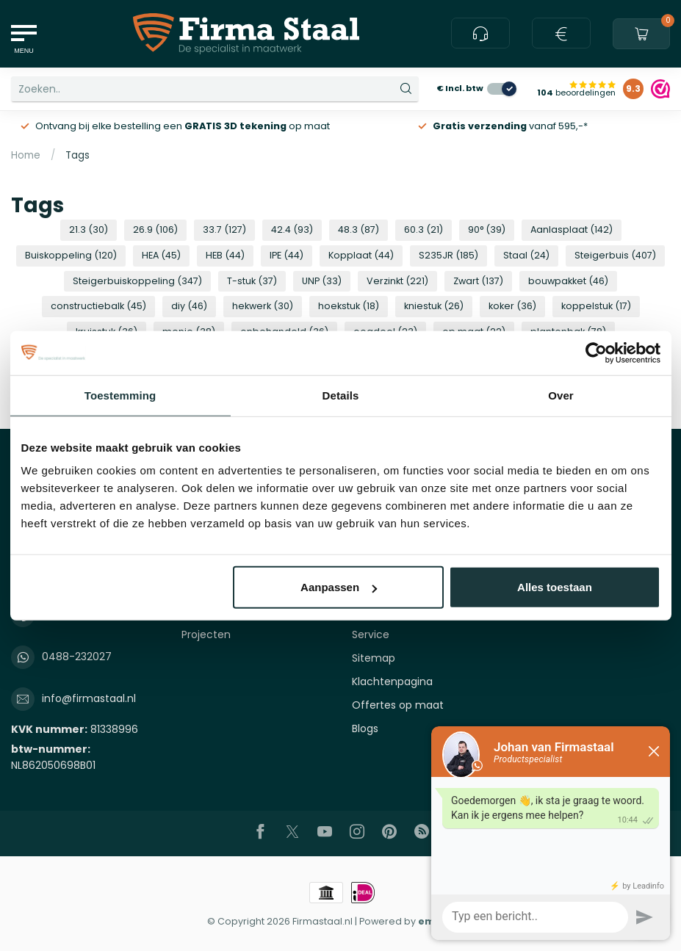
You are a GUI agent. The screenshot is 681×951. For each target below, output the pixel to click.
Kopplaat (361, 255)
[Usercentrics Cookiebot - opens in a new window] (596, 352)
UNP (322, 281)
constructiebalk (98, 306)
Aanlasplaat (571, 229)
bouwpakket (568, 281)
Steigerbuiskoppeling (137, 281)
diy (189, 306)
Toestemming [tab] (120, 394)
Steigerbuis (615, 255)
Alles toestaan (554, 587)
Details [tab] (341, 394)
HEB (225, 255)
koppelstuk (596, 306)
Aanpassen (338, 587)
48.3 (358, 229)
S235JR (448, 255)
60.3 (423, 229)
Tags (77, 155)
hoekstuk (348, 306)
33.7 (224, 229)
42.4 (292, 229)
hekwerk (262, 306)
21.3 (88, 229)
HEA (161, 255)
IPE (286, 255)
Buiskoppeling (71, 255)
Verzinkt (397, 281)
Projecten (206, 634)
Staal (526, 255)
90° (486, 229)
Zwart (478, 281)
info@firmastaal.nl (89, 698)
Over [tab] (561, 394)
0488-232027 (77, 656)
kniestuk (434, 306)
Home (25, 155)
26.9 (155, 229)
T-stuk (252, 281)
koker (512, 306)
